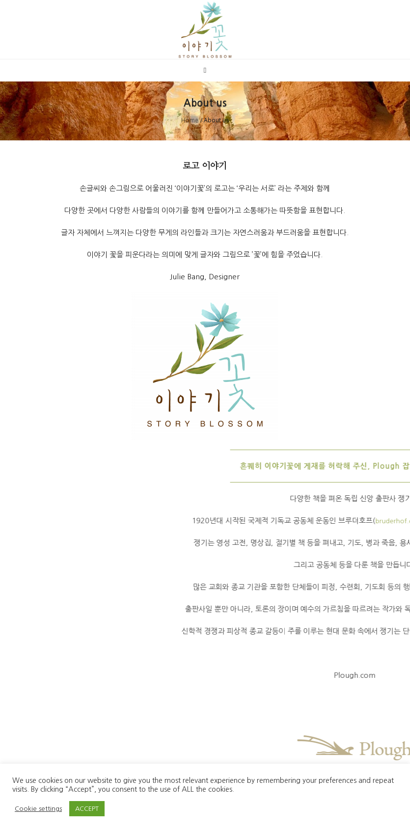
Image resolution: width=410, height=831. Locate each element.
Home (189, 120)
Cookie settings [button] (38, 808)
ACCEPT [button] (87, 808)
